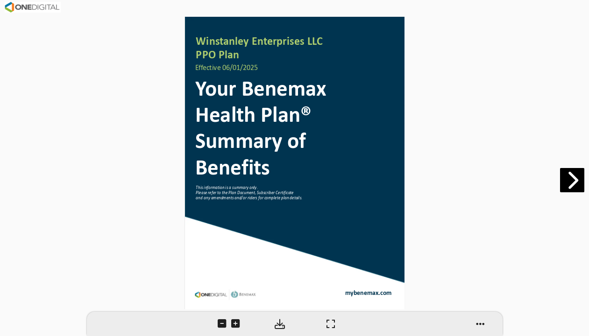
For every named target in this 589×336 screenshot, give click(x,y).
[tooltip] (223, 324)
